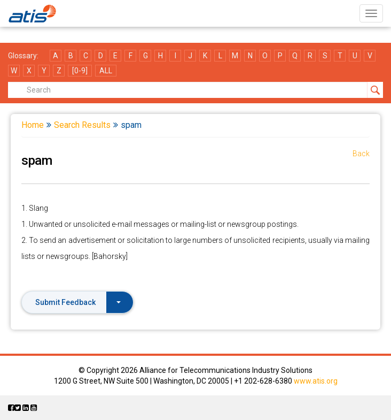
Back (361, 153)
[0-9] (80, 70)
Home (32, 125)
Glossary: (23, 55)
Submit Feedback (78, 302)
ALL (105, 70)
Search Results (82, 125)
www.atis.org (316, 381)
